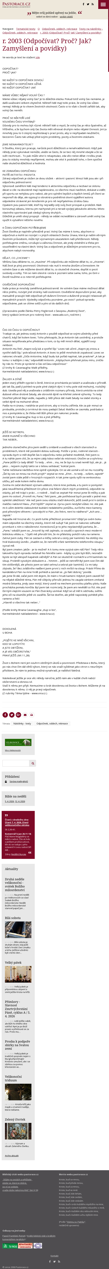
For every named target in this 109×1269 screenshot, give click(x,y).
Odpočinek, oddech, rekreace (59, 28)
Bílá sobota (13, 918)
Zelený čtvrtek (15, 1119)
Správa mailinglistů (19, 781)
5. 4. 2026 (9, 801)
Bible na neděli (15, 796)
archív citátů (66, 16)
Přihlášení (12, 777)
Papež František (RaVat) (13, 1235)
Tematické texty (25, 28)
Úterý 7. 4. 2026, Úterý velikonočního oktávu (17, 824)
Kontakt (54, 1255)
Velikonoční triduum (13, 1078)
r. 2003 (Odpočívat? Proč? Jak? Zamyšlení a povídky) (70, 32)
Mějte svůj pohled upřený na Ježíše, (54, 13)
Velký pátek (13, 962)
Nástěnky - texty (22, 723)
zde (38, 57)
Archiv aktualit (12, 1155)
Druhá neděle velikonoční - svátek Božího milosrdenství (15, 884)
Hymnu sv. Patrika (75, 1221)
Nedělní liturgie (18, 854)
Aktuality (11, 869)
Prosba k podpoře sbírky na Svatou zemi (17, 1044)
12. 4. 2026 (20, 801)
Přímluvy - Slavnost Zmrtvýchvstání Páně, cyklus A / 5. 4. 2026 (17, 1009)
